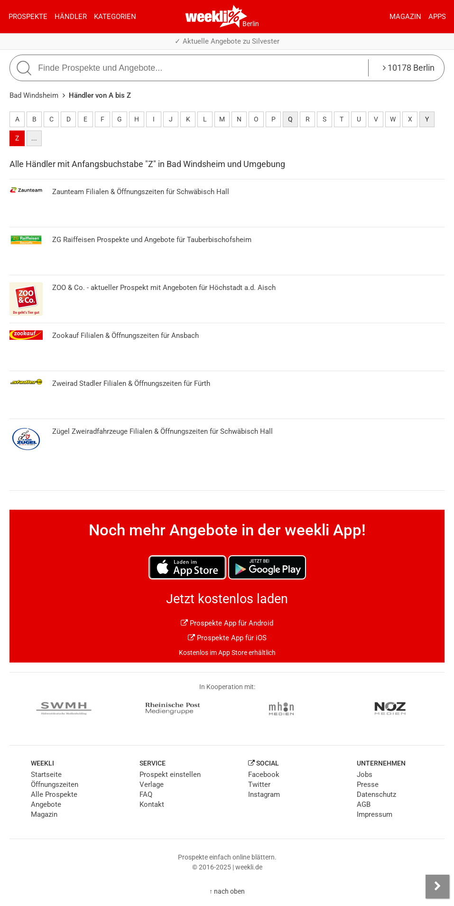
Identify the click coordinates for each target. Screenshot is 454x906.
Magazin (405, 16)
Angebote (46, 804)
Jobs (364, 774)
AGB (364, 804)
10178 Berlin (409, 68)
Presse (368, 784)
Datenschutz (376, 794)
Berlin (250, 24)
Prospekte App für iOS (227, 638)
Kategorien (115, 16)
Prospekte (28, 16)
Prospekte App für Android (227, 623)
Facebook (263, 774)
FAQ (145, 794)
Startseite (46, 774)
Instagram (264, 794)
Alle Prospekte (54, 794)
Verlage (151, 784)
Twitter (259, 784)
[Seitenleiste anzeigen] (437, 886)
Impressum (374, 814)
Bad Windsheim (33, 95)
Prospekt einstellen (170, 774)
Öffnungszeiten (54, 784)
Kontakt (151, 804)
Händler (71, 16)
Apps (437, 16)
